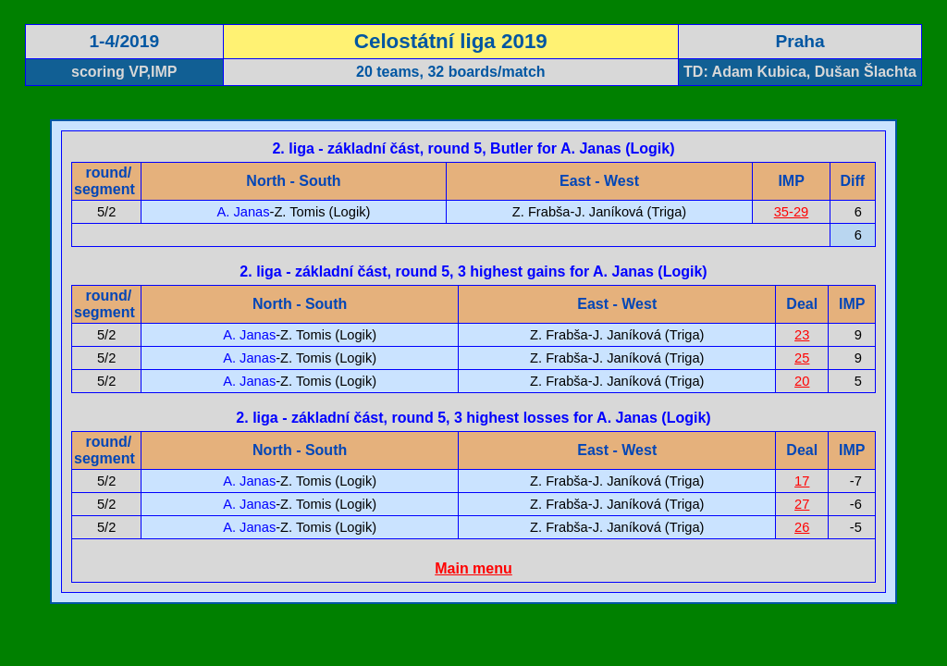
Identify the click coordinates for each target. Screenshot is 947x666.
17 (801, 481)
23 (801, 334)
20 (801, 381)
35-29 (791, 211)
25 (801, 358)
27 (801, 504)
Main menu (473, 568)
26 (801, 527)
